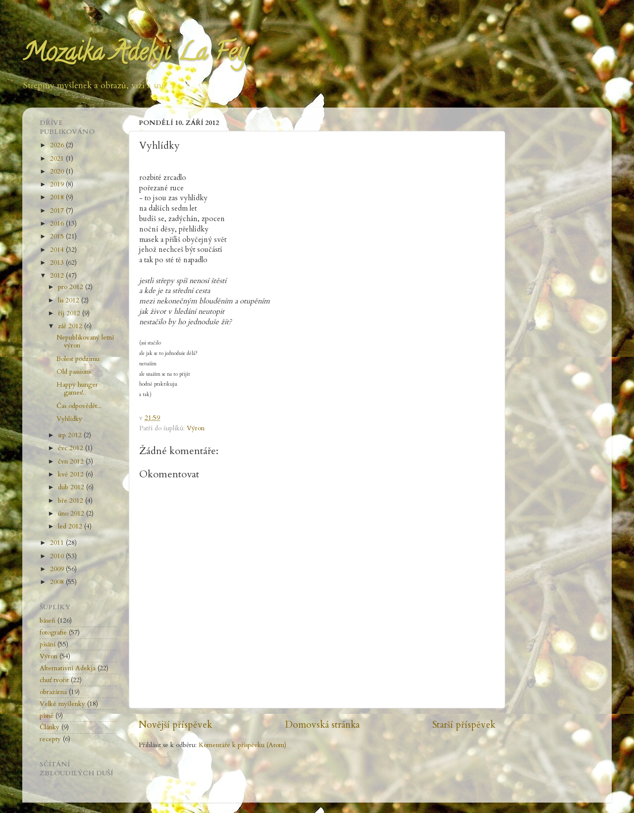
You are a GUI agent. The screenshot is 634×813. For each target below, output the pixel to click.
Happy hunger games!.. (77, 388)
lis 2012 (69, 300)
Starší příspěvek (463, 724)
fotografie (53, 632)
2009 (58, 569)
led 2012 (71, 526)
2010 (58, 556)
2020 (58, 171)
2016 (58, 223)
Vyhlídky (69, 418)
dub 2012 (72, 487)
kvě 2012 (72, 474)
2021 (58, 158)
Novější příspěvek (175, 724)
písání (47, 644)
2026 (58, 145)
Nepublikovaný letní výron (85, 341)
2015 (58, 236)
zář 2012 (71, 326)
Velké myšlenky (62, 703)
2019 (58, 184)
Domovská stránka (322, 724)
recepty (50, 739)
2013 (58, 262)
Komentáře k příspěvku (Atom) (242, 745)
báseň (47, 620)
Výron (196, 428)
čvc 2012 (71, 448)
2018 (58, 197)
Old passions (73, 371)
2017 (58, 210)
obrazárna (53, 692)
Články (49, 727)
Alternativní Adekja (68, 668)
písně (46, 715)
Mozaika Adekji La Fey (134, 55)
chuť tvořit (54, 680)
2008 (58, 582)
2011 (58, 542)
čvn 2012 (72, 461)
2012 (58, 275)
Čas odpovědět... (79, 406)
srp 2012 (71, 435)
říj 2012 (70, 313)
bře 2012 (71, 500)
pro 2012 (71, 287)
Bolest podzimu (78, 358)
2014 (58, 249)
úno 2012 (72, 513)
